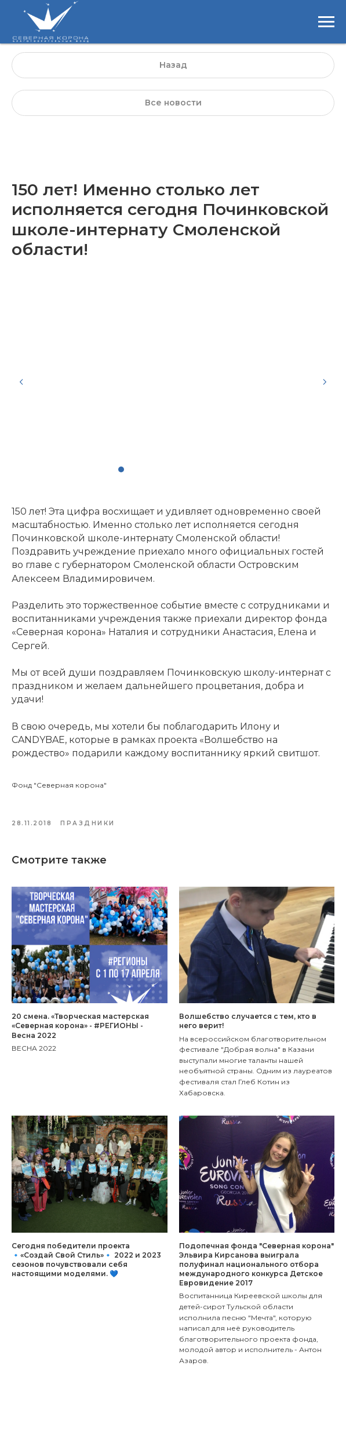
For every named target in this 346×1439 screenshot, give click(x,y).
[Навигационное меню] (326, 22)
